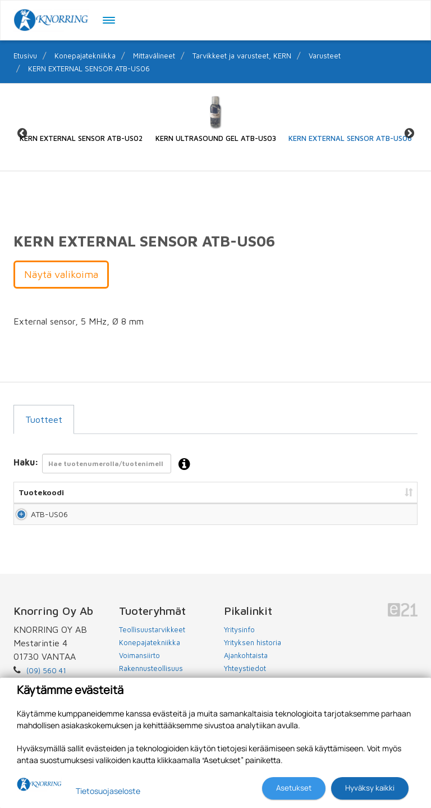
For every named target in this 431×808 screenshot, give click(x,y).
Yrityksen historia (252, 652)
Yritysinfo (239, 639)
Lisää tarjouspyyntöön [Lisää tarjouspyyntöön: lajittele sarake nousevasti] (356, 492)
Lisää (396, 519)
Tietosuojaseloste (108, 791)
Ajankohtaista (246, 665)
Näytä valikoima (61, 274)
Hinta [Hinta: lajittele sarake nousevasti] (283, 492)
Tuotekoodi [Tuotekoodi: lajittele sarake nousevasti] (41, 492)
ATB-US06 (37, 519)
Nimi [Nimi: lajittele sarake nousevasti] (97, 492)
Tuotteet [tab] (43, 419)
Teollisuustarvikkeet (152, 639)
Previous (21, 133)
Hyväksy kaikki (370, 788)
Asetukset (293, 788)
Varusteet (325, 55)
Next (409, 133)
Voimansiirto (139, 665)
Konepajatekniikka (85, 55)
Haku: (105, 465)
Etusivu (25, 55)
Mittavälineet (154, 55)
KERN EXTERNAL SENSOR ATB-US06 (89, 68)
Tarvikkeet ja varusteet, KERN (241, 55)
